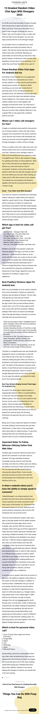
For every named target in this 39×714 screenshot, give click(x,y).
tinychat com (22, 600)
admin (25, 18)
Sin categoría (6, 677)
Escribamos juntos (19, 2)
